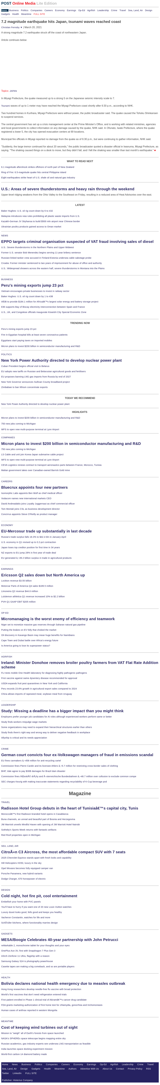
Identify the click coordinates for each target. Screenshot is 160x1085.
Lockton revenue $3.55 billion (16, 580)
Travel (122, 10)
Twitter (5, 1073)
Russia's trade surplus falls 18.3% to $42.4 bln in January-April (33, 537)
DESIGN (5, 890)
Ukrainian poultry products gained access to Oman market (31, 226)
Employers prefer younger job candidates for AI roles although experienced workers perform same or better (56, 716)
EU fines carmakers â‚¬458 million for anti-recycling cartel (31, 760)
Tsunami (5, 106)
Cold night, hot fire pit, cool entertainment (39, 896)
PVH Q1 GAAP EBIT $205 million (18, 602)
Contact (120, 1069)
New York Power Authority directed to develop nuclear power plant (61, 360)
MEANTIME (7, 1021)
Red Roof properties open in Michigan (20, 835)
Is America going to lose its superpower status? (25, 645)
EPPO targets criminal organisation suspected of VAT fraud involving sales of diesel (77, 241)
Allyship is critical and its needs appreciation (24, 737)
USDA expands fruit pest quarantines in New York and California (34, 683)
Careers (49, 10)
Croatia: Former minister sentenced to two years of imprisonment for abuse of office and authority (51, 263)
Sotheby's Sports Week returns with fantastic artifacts (28, 830)
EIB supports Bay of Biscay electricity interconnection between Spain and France (43, 307)
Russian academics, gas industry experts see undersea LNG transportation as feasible (46, 1043)
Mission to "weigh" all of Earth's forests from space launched (32, 1033)
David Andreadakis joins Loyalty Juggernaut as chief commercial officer (38, 503)
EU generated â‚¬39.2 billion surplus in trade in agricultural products (36, 558)
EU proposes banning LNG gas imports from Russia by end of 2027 (36, 376)
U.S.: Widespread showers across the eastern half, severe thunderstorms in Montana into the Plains (53, 268)
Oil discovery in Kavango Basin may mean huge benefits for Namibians (38, 635)
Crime (114, 10)
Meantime (26, 14)
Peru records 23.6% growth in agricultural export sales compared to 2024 (39, 688)
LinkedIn (17, 1073)
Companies (36, 10)
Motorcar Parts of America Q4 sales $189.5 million (27, 586)
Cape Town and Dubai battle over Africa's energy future (29, 640)
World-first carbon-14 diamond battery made (24, 1054)
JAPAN (13, 91)
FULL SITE (31, 1073)
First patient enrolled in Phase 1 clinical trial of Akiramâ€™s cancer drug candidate (44, 1000)
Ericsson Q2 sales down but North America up (43, 575)
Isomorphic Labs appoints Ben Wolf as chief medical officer (31, 493)
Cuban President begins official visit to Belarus (25, 366)
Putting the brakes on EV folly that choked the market (28, 630)
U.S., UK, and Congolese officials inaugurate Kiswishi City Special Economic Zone (43, 312)
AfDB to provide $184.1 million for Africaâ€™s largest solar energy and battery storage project (49, 301)
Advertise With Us (89, 1069)
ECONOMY (7, 525)
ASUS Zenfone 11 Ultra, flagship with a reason (25, 956)
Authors (73, 1069)
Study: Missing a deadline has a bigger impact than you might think (62, 711)
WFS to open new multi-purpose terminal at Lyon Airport (30, 429)
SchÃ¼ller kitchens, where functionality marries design (29, 922)
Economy (60, 10)
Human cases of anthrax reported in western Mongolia (29, 1010)
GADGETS (7, 933)
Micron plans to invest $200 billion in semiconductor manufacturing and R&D (40, 346)
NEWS (4, 235)
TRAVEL (5, 802)
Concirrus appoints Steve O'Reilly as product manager (29, 514)
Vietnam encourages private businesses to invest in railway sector (35, 291)
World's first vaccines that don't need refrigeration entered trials (34, 994)
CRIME (5, 749)
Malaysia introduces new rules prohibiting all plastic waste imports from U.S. (40, 216)
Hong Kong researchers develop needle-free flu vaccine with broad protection (41, 989)
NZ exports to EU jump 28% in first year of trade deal (28, 552)
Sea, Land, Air (135, 10)
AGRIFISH (6, 656)
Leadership (103, 10)
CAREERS (6, 481)
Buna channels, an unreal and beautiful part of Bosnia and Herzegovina (38, 819)
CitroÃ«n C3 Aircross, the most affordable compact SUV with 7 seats (63, 852)
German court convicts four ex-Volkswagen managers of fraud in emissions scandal (77, 755)
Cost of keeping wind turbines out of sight (39, 1027)
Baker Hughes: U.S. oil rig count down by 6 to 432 (27, 211)
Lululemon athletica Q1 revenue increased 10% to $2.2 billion (33, 596)
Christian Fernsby (11, 27)
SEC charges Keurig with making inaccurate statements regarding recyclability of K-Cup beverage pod (54, 781)
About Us (107, 1069)
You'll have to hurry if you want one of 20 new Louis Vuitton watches (36, 907)
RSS (148, 1069)
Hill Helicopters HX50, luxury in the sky (21, 863)
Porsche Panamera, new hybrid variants (22, 873)
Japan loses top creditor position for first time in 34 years (30, 547)
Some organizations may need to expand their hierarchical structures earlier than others (46, 727)
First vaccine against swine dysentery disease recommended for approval (39, 678)
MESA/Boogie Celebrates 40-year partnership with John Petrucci (59, 940)
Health (15, 14)
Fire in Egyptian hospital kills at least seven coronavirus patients (34, 335)
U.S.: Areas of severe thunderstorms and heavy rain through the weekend (67, 189)
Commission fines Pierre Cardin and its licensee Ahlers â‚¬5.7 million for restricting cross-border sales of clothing (59, 766)
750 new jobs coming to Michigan (18, 423)
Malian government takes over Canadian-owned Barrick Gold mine (35, 470)
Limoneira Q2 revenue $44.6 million (19, 591)
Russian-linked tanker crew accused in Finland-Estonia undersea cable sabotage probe (46, 258)
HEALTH (5, 977)
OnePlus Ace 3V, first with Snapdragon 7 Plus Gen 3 (28, 950)
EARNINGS (7, 569)
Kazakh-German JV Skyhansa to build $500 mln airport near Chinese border (40, 221)
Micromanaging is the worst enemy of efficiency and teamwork (58, 619)
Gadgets (5, 14)
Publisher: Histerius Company (17, 1080)
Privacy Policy (135, 1069)
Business (14, 10)
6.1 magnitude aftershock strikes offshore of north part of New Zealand (37, 167)
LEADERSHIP (8, 705)
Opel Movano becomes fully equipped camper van (27, 868)
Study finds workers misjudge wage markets (24, 722)
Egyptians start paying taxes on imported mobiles (26, 340)
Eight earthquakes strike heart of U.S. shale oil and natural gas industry (38, 177)
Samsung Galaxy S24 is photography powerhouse (27, 961)
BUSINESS (7, 279)
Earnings (71, 10)
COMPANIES (8, 437)
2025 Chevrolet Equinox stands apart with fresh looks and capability (36, 858)
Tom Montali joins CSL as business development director (30, 509)
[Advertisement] (24, 61)
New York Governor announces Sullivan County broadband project (35, 382)
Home (5, 1064)
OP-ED (5, 613)
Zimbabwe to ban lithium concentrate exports (24, 387)
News (4, 10)
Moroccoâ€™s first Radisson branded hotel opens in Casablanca (34, 814)
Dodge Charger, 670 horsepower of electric (23, 879)
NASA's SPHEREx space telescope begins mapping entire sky (33, 1038)
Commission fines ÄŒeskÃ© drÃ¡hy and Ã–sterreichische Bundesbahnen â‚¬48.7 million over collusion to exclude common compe (68, 776)
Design (148, 10)
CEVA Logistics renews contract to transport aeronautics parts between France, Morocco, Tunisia (51, 465)
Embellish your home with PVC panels (21, 901)
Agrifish (91, 10)
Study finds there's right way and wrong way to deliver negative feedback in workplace (45, 732)
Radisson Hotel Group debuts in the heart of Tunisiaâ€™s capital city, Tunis (69, 808)
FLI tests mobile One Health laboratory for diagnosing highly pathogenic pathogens (44, 673)
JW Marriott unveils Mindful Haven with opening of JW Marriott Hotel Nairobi (40, 824)
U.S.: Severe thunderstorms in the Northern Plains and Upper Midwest (37, 247)
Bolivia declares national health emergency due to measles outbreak (63, 983)
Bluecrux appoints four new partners (34, 487)
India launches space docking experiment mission (27, 1049)
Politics (24, 10)
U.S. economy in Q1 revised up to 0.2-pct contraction (28, 542)
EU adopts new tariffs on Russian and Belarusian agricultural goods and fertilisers (43, 371)
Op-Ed (81, 10)
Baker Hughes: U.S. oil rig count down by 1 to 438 (27, 296)
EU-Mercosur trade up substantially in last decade (46, 531)
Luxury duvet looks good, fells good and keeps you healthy (31, 912)
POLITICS (6, 354)
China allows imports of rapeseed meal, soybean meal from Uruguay (36, 694)
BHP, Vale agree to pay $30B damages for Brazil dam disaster (33, 771)
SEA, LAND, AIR (9, 846)
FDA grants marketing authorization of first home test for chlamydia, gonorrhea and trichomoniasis (51, 1005)
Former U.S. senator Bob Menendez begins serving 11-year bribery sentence (41, 252)
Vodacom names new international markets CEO (26, 498)
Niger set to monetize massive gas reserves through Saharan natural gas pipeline (43, 624)
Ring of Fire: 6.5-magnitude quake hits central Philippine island (33, 172)
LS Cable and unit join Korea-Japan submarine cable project (32, 454)
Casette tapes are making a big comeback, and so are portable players (37, 966)
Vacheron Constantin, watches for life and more (25, 917)
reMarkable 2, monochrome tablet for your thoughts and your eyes (35, 945)
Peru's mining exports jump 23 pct (32, 285)
